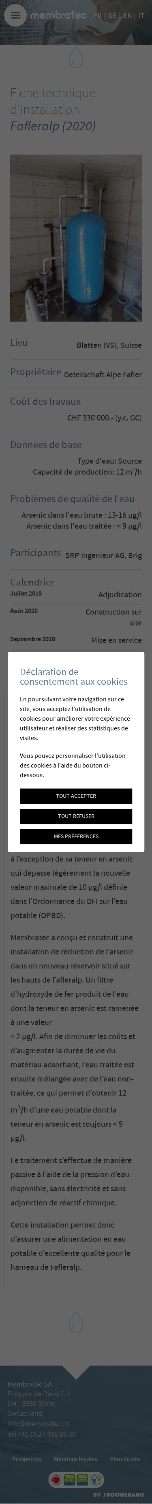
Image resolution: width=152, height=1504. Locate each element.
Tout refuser (76, 816)
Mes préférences (76, 837)
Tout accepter (76, 796)
